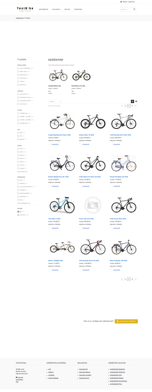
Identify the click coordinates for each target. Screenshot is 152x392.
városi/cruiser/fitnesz (24, 186)
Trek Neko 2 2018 (54, 219)
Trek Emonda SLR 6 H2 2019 (89, 260)
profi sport (21, 78)
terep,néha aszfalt (23, 100)
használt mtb (83, 369)
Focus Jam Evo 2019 (86, 219)
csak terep (21, 104)
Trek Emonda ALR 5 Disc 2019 (120, 135)
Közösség (79, 9)
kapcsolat (19, 377)
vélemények (20, 18)
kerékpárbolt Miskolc (116, 378)
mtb (19, 180)
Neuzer (20, 155)
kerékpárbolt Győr (115, 375)
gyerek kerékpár (23, 193)
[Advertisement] (76, 38)
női (19, 136)
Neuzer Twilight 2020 (55, 260)
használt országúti (84, 375)
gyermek (21, 84)
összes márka (22, 171)
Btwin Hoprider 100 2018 (118, 260)
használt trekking (84, 372)
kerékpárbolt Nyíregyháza (118, 381)
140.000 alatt (22, 113)
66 (132, 106)
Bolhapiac (57, 9)
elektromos (21, 196)
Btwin (20, 158)
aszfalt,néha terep (23, 97)
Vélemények (44, 9)
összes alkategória (23, 203)
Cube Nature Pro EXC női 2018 (90, 177)
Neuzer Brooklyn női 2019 (119, 177)
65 (129, 106)
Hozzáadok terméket (126, 321)
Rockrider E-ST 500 (78, 86)
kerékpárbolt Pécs (115, 384)
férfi (19, 132)
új (19, 211)
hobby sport (22, 71)
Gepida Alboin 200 (54, 86)
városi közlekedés (23, 68)
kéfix (17, 382)
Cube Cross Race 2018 (118, 219)
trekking (21, 183)
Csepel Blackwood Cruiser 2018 (59, 135)
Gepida (20, 168)
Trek (19, 148)
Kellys (20, 162)
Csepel (20, 165)
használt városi (83, 378)
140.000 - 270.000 (24, 116)
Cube (20, 152)
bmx (19, 200)
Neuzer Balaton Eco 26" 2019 (58, 177)
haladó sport (22, 75)
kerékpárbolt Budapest (117, 369)
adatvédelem (19, 379)
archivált (21, 215)
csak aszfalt (22, 94)
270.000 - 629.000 (24, 120)
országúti (21, 190)
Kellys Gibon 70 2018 (86, 135)
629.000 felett (22, 123)
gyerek (20, 139)
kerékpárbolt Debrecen (117, 372)
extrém (20, 81)
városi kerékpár (52, 378)
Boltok (68, 9)
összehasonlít (55, 144)
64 (125, 106)
